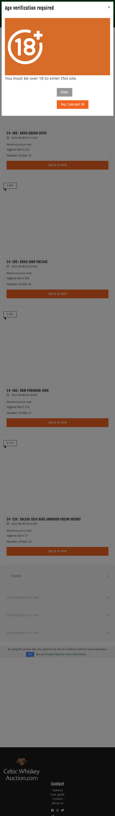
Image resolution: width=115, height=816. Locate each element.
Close (64, 92)
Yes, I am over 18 (72, 104)
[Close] (108, 7)
